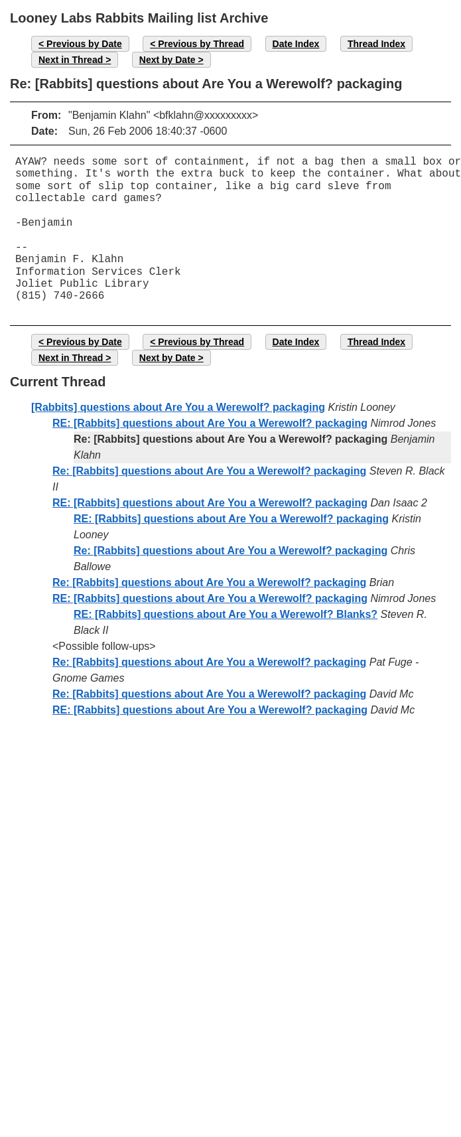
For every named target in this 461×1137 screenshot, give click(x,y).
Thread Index (376, 43)
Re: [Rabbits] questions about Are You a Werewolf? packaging (209, 471)
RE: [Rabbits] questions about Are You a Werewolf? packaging (209, 423)
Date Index (296, 43)
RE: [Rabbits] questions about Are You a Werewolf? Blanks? (225, 614)
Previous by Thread (201, 43)
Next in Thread (70, 59)
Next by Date (167, 59)
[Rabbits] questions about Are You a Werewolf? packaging (178, 407)
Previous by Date (84, 43)
